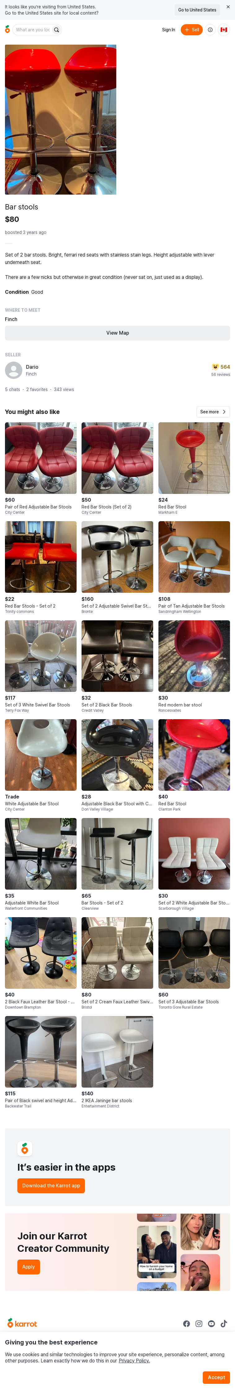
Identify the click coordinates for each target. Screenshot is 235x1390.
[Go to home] (7, 29)
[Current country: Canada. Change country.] (224, 30)
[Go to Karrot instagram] (199, 1323)
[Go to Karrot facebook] (186, 1323)
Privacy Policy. (134, 1361)
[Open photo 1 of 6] (60, 120)
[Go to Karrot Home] (22, 1323)
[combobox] (32, 29)
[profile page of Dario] (13, 370)
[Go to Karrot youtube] (211, 1323)
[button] (213, 411)
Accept (216, 1377)
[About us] (210, 29)
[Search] (56, 29)
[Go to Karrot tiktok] (224, 1323)
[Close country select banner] (228, 6)
